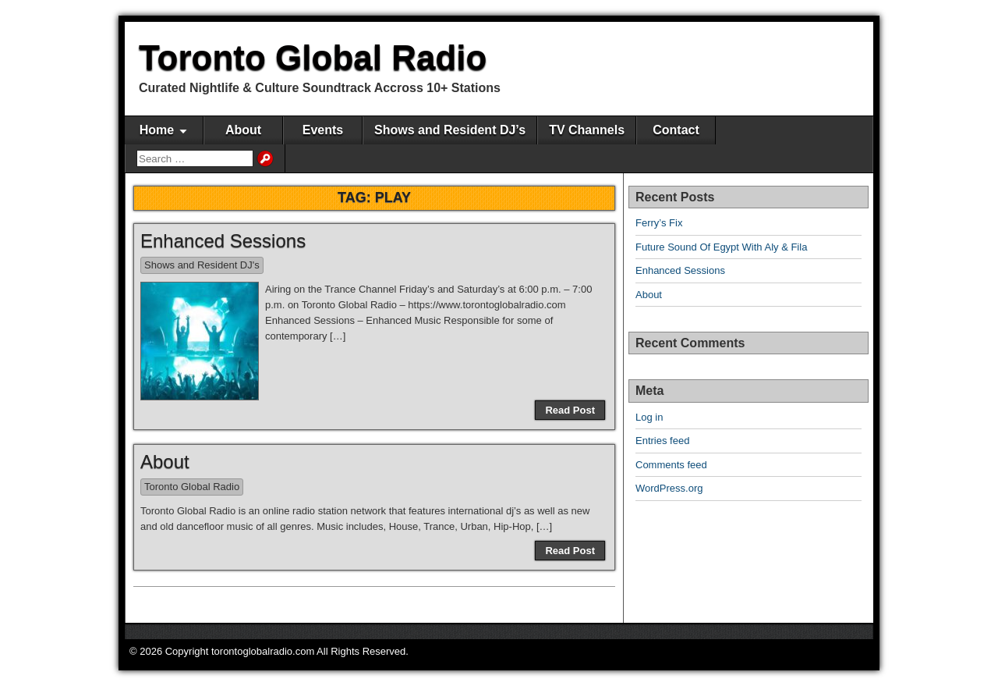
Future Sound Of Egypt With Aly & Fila (721, 247)
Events (323, 130)
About (243, 130)
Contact (676, 130)
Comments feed (671, 465)
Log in (649, 417)
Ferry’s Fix (658, 223)
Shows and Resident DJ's (202, 265)
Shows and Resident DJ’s (450, 130)
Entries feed (662, 440)
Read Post (570, 410)
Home (157, 130)
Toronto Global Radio (313, 57)
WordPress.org (668, 488)
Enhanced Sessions (223, 240)
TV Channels (587, 130)
